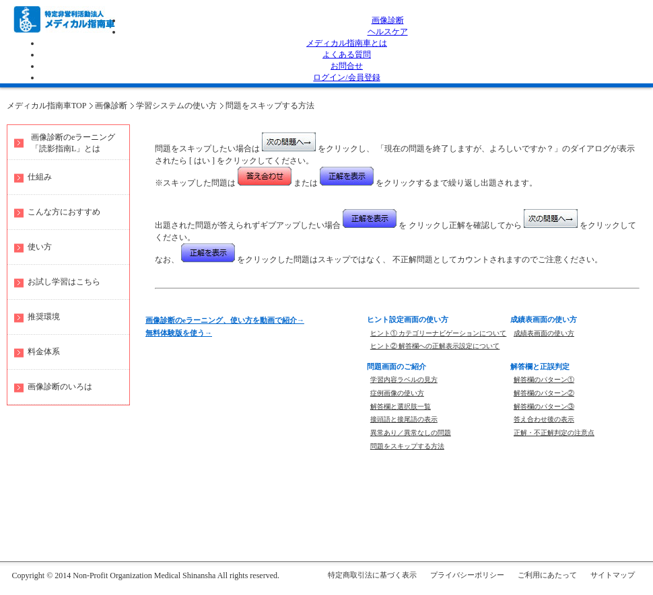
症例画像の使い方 (397, 393)
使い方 (40, 246)
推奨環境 (44, 316)
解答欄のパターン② (544, 393)
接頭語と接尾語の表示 (404, 419)
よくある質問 (346, 54)
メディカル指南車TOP (46, 105)
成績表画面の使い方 (544, 333)
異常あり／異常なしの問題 (410, 432)
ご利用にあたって (547, 575)
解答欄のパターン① (544, 379)
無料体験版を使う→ (178, 333)
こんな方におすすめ (64, 211)
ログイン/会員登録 (346, 77)
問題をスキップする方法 (270, 105)
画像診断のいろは (60, 386)
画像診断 (388, 20)
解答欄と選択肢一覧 (400, 406)
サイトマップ (612, 575)
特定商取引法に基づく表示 (372, 575)
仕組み (40, 177)
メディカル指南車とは (346, 43)
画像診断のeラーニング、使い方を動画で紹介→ (224, 320)
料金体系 (44, 351)
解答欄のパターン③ (544, 406)
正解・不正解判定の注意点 (554, 432)
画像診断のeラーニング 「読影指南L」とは (73, 142)
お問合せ (347, 66)
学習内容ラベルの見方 (404, 379)
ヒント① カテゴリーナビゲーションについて (438, 333)
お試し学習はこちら (64, 281)
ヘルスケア (388, 31)
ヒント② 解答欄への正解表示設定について (435, 346)
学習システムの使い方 (176, 105)
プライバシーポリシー (467, 575)
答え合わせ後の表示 (544, 419)
